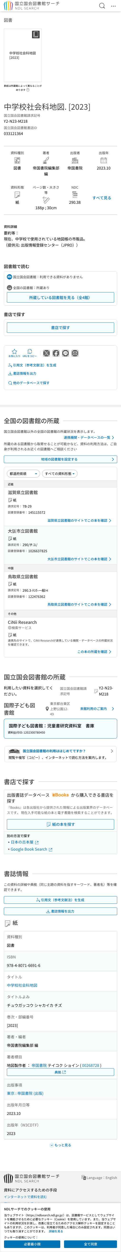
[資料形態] (60, 473)
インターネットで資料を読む (25, 1196)
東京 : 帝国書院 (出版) (25, 1093)
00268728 (90, 1065)
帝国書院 (39, 1065)
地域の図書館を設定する (78, 459)
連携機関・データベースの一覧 (90, 437)
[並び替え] (23, 473)
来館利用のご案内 (98, 709)
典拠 (60, 1072)
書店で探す (60, 327)
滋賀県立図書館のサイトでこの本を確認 (80, 520)
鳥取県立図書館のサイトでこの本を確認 (80, 604)
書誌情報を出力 (22, 373)
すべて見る (101, 197)
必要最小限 (32, 1244)
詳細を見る (56, 1231)
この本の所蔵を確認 (95, 652)
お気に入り (14, 353)
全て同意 (90, 1244)
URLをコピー (30, 353)
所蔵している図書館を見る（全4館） (60, 297)
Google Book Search (32, 849)
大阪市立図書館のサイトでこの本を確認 (80, 559)
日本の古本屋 (25, 842)
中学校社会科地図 (22, 985)
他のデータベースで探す (29, 382)
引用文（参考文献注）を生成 (32, 365)
